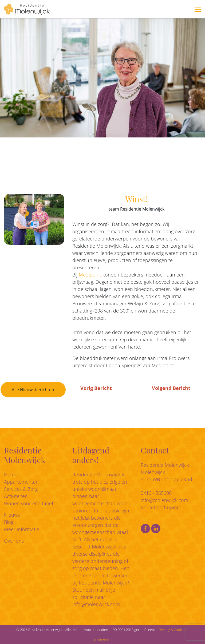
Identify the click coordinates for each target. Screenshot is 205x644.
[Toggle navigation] (198, 9)
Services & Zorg (21, 489)
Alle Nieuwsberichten (33, 390)
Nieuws (12, 515)
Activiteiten (16, 496)
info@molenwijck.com (96, 604)
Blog (8, 522)
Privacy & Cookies (172, 629)
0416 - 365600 (156, 493)
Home (10, 474)
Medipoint (90, 274)
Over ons (14, 541)
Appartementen (21, 482)
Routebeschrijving (160, 507)
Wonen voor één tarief (28, 503)
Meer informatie (21, 529)
